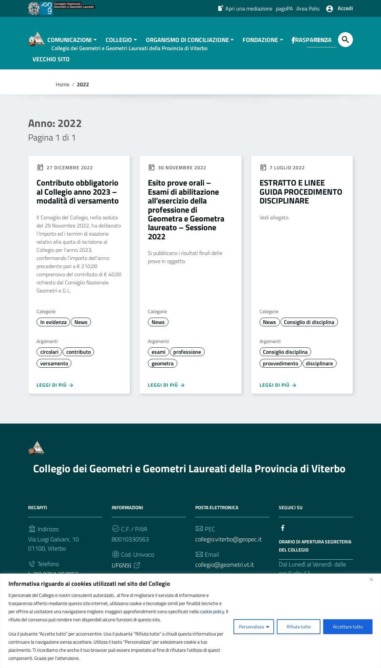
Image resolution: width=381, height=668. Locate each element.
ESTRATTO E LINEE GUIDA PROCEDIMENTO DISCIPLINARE (301, 198)
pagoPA (284, 8)
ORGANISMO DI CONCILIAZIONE (187, 46)
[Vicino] (374, 579)
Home (62, 91)
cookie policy (212, 611)
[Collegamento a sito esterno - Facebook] (283, 533)
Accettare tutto (348, 626)
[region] (190, 621)
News (81, 328)
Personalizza (251, 626)
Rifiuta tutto (299, 626)
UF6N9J (126, 572)
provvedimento (280, 370)
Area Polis (307, 8)
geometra (163, 370)
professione (187, 358)
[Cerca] (345, 39)
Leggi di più (55, 391)
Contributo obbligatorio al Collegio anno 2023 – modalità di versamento (78, 198)
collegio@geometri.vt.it (224, 571)
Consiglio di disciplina (309, 328)
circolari (49, 358)
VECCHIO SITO (51, 65)
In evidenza (53, 328)
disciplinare (319, 370)
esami (158, 358)
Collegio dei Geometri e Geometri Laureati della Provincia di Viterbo (189, 475)
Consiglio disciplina (285, 358)
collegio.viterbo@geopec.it (228, 545)
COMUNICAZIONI (69, 46)
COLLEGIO (119, 46)
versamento (54, 370)
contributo (78, 358)
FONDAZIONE (260, 46)
